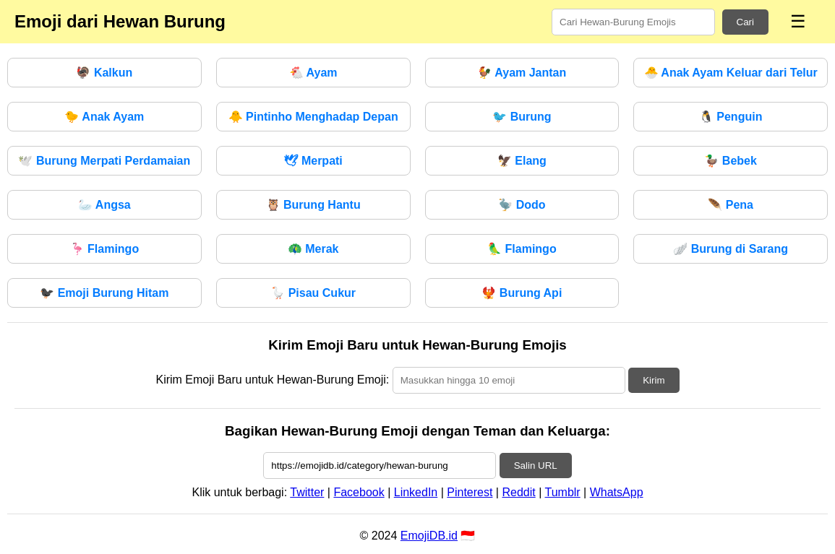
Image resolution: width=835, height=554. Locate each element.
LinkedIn (416, 492)
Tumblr (562, 492)
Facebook (358, 492)
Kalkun (104, 72)
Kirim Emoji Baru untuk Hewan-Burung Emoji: (272, 379)
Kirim (653, 380)
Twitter (307, 492)
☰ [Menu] (798, 21)
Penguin (731, 117)
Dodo (521, 205)
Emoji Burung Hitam (104, 293)
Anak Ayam (104, 117)
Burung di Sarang (730, 249)
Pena (730, 205)
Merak (313, 249)
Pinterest (469, 492)
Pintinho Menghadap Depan (313, 117)
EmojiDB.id (429, 535)
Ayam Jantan (521, 72)
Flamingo (105, 249)
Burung (521, 117)
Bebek (730, 161)
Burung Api (521, 293)
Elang (522, 161)
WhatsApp (616, 492)
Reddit (518, 492)
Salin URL (535, 465)
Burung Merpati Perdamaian (104, 161)
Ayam (313, 72)
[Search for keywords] (633, 22)
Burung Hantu (313, 205)
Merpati (312, 161)
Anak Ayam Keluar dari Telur (731, 72)
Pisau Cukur (313, 293)
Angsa (104, 205)
